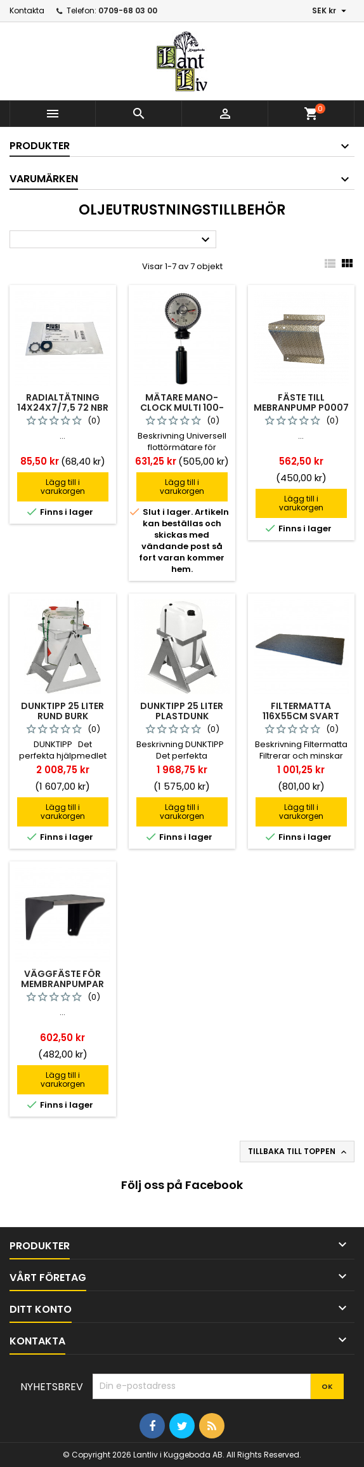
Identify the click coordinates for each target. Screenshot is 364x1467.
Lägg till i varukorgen (63, 486)
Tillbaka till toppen (298, 1151)
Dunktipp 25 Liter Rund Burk (62, 711)
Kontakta (27, 10)
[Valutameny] (330, 11)
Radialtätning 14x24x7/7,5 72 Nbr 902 (62, 407)
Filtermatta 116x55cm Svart (301, 711)
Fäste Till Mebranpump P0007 (301, 402)
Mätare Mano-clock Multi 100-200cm (182, 407)
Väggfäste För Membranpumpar (62, 978)
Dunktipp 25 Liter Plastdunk (181, 711)
